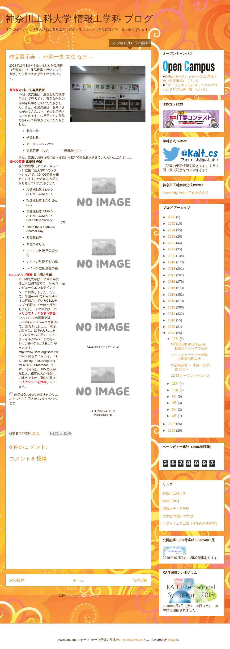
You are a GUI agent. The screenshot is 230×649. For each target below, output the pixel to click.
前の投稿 (140, 580)
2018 (172, 268)
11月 (175, 383)
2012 (172, 307)
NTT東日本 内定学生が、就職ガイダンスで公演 (189, 346)
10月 (175, 390)
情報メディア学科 (176, 508)
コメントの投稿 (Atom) (82, 595)
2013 (172, 301)
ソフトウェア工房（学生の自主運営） (191, 523)
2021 (172, 249)
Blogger (172, 639)
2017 (172, 275)
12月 (175, 339)
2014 (172, 294)
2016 (172, 281)
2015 (172, 288)
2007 (172, 424)
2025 (172, 223)
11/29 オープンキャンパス (190, 375)
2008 (172, 333)
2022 (172, 243)
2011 (172, 314)
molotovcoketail (131, 639)
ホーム (78, 580)
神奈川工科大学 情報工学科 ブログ (79, 18)
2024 (172, 230)
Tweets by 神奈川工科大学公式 (185, 193)
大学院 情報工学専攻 (178, 516)
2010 (172, 320)
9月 (175, 396)
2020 (172, 256)
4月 (175, 416)
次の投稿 (16, 580)
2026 (172, 217)
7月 (175, 409)
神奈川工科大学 (174, 493)
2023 (172, 236)
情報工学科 (171, 501)
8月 (175, 403)
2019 (172, 262)
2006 (172, 430)
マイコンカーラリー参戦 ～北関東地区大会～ (189, 357)
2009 (172, 327)
